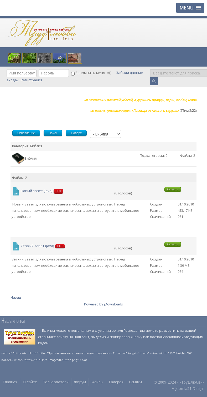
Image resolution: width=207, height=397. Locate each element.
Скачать (172, 189)
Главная (10, 381)
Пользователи (56, 381)
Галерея (116, 381)
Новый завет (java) (36, 191)
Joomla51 (183, 388)
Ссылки (135, 381)
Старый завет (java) (37, 246)
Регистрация (32, 80)
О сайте (30, 381)
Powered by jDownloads (103, 304)
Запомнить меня (90, 72)
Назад (16, 297)
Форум (80, 381)
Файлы (97, 381)
